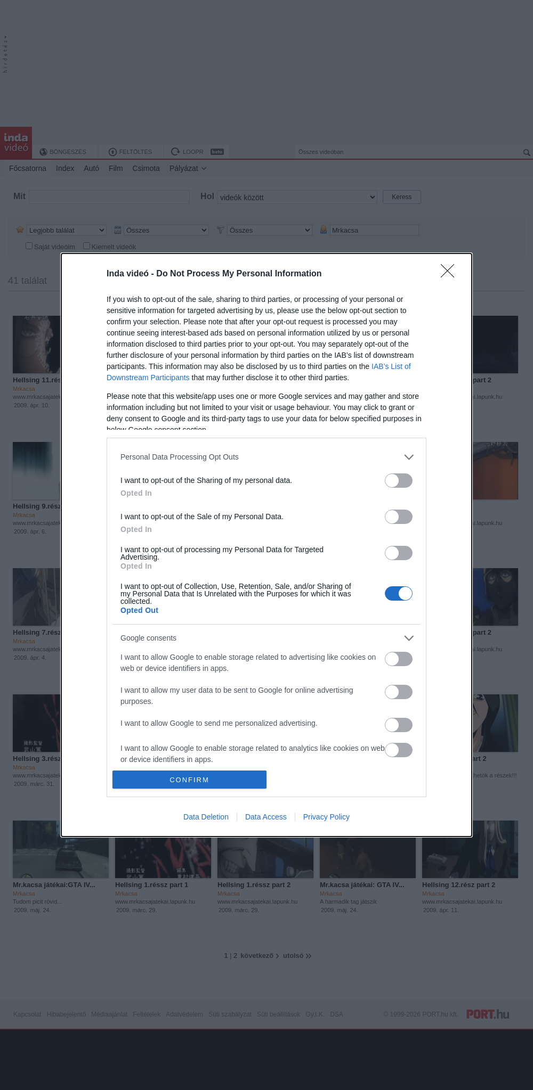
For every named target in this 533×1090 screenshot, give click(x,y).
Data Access (266, 817)
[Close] (451, 274)
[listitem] (266, 457)
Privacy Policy (326, 817)
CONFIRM (189, 780)
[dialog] (266, 545)
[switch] (399, 480)
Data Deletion (206, 817)
